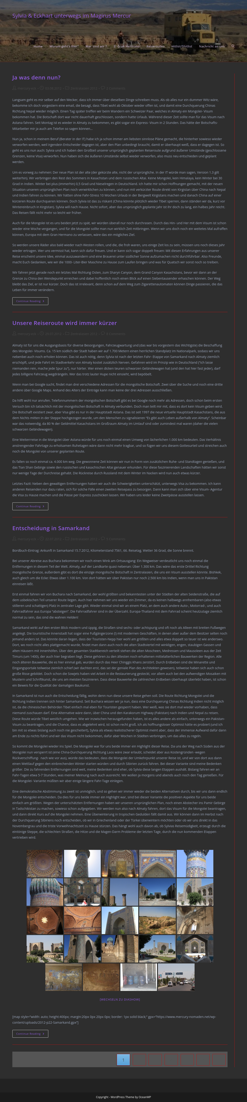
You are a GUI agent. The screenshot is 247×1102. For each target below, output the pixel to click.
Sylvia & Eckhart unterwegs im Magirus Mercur (71, 15)
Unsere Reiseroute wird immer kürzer (64, 323)
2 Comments (115, 88)
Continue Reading (32, 302)
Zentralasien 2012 (84, 88)
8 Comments (115, 334)
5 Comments (115, 539)
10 (203, 1060)
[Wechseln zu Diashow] (120, 999)
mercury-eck (27, 88)
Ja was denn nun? (36, 77)
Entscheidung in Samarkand (51, 528)
